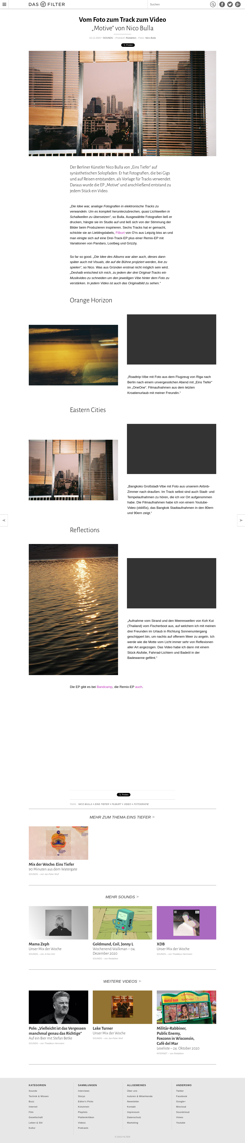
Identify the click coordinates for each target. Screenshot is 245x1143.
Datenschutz (134, 1117)
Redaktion (131, 38)
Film (31, 1112)
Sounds (108, 38)
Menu (3, 2)
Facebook (181, 1096)
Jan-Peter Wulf (51, 874)
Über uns (132, 1091)
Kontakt (131, 1106)
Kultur (32, 1128)
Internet (162, 1053)
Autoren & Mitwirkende (140, 1096)
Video (127, 804)
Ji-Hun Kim (49, 954)
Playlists (82, 1112)
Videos (82, 1122)
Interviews (83, 1091)
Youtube (180, 1122)
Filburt (120, 232)
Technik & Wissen (39, 1096)
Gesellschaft (36, 1117)
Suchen (213, 4)
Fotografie (141, 804)
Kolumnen (83, 1106)
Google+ (181, 1101)
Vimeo (179, 1117)
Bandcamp (104, 687)
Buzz (31, 1101)
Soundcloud (182, 1112)
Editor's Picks (85, 1101)
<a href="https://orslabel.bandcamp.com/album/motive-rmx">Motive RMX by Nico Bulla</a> (171, 740)
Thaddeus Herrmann (182, 954)
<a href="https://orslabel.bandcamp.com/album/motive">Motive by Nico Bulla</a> (73, 740)
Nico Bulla (150, 38)
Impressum (133, 1112)
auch (138, 687)
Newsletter (133, 1101)
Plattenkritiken (86, 1117)
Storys (81, 1096)
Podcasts (83, 1128)
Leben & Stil (36, 1122)
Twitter (180, 1091)
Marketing (132, 1122)
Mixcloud (181, 1106)
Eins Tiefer (102, 804)
